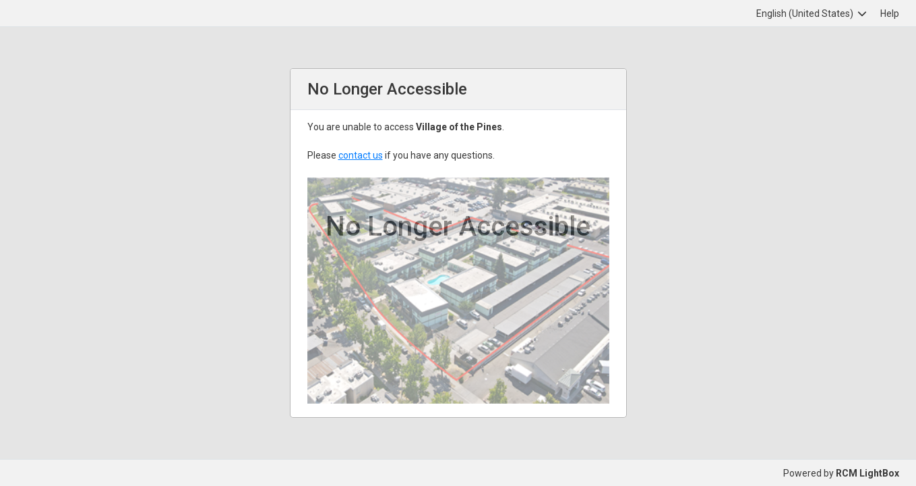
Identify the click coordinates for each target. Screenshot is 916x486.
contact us (360, 155)
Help (889, 13)
